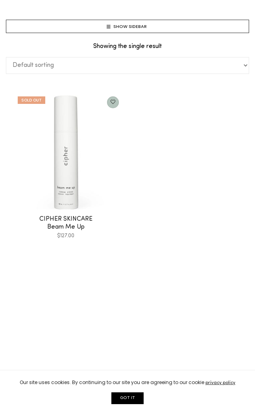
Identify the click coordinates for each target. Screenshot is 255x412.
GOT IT (127, 398)
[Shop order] (127, 65)
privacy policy (220, 383)
